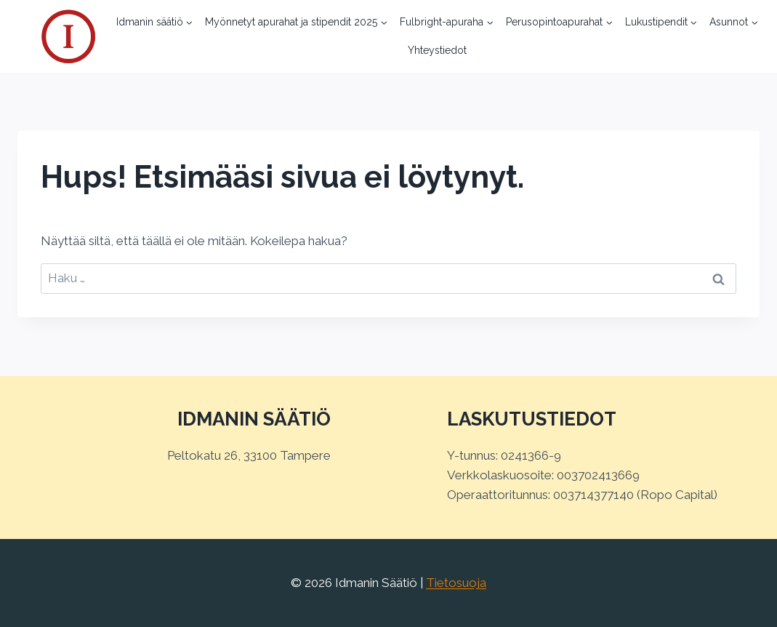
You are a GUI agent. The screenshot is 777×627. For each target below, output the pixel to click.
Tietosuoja (456, 582)
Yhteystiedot (437, 50)
